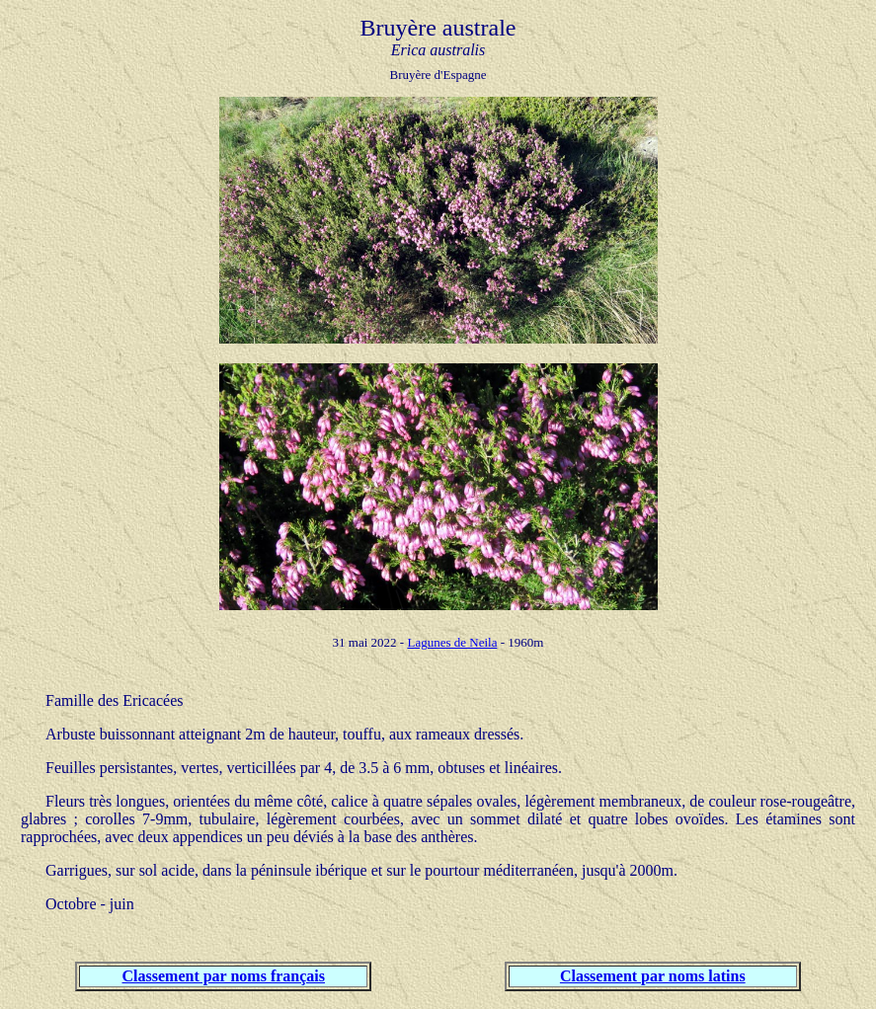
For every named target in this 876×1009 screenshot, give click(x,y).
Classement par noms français (223, 976)
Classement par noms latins (653, 976)
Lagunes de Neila (452, 642)
